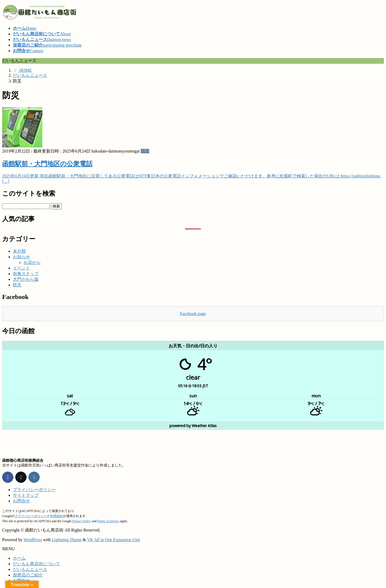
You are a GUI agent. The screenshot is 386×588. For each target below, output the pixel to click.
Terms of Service (108, 521)
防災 (145, 151)
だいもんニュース (30, 569)
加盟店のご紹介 (28, 575)
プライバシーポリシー (34, 489)
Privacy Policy (81, 521)
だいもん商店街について (36, 564)
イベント (21, 268)
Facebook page (193, 313)
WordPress (33, 539)
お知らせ (21, 257)
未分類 (19, 251)
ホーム (19, 558)
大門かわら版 (26, 279)
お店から (32, 262)
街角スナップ (26, 273)
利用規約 (56, 516)
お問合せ (21, 501)
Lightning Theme (66, 539)
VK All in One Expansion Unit (113, 539)
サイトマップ (26, 495)
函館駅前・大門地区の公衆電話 (47, 163)
